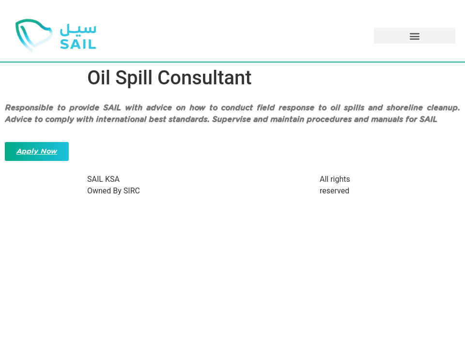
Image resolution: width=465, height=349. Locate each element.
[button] (414, 36)
